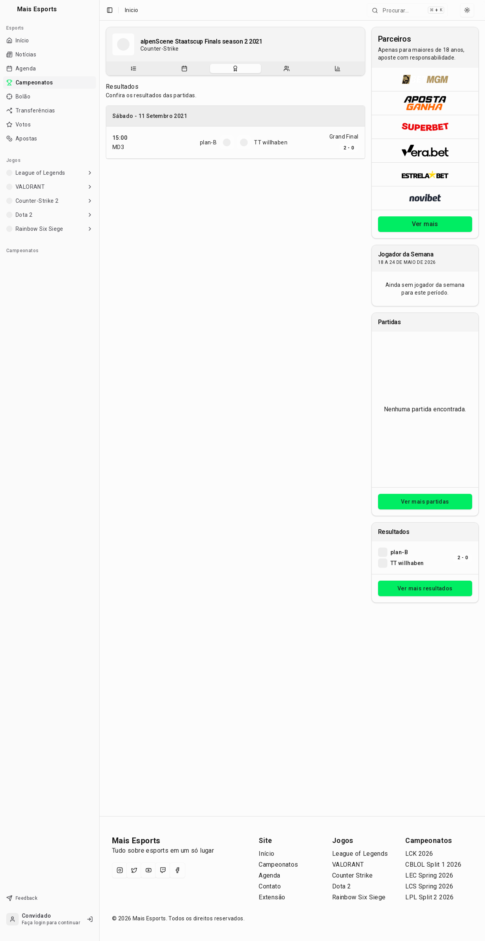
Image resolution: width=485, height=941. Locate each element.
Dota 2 (341, 886)
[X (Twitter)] (134, 870)
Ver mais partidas (425, 502)
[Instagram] (120, 870)
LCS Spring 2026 (429, 886)
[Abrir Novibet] (425, 198)
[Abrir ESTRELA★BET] (425, 174)
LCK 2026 (419, 853)
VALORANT (348, 864)
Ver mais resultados (425, 588)
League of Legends (360, 853)
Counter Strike (352, 875)
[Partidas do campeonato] (184, 68)
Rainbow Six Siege (359, 897)
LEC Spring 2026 (429, 875)
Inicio (131, 10)
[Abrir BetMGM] (425, 79)
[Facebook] (177, 870)
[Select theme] (467, 10)
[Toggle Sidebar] (99, 470)
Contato (270, 886)
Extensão (272, 897)
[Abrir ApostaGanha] (425, 103)
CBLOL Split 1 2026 (433, 864)
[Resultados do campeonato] (235, 68)
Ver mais (425, 224)
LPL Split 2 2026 (429, 897)
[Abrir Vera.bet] (425, 150)
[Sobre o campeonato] (133, 68)
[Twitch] (163, 870)
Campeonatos (278, 864)
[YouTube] (148, 870)
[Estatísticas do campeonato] (337, 68)
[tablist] (235, 68)
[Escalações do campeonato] (287, 68)
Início (266, 853)
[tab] (133, 68)
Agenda (269, 875)
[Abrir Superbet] (425, 127)
